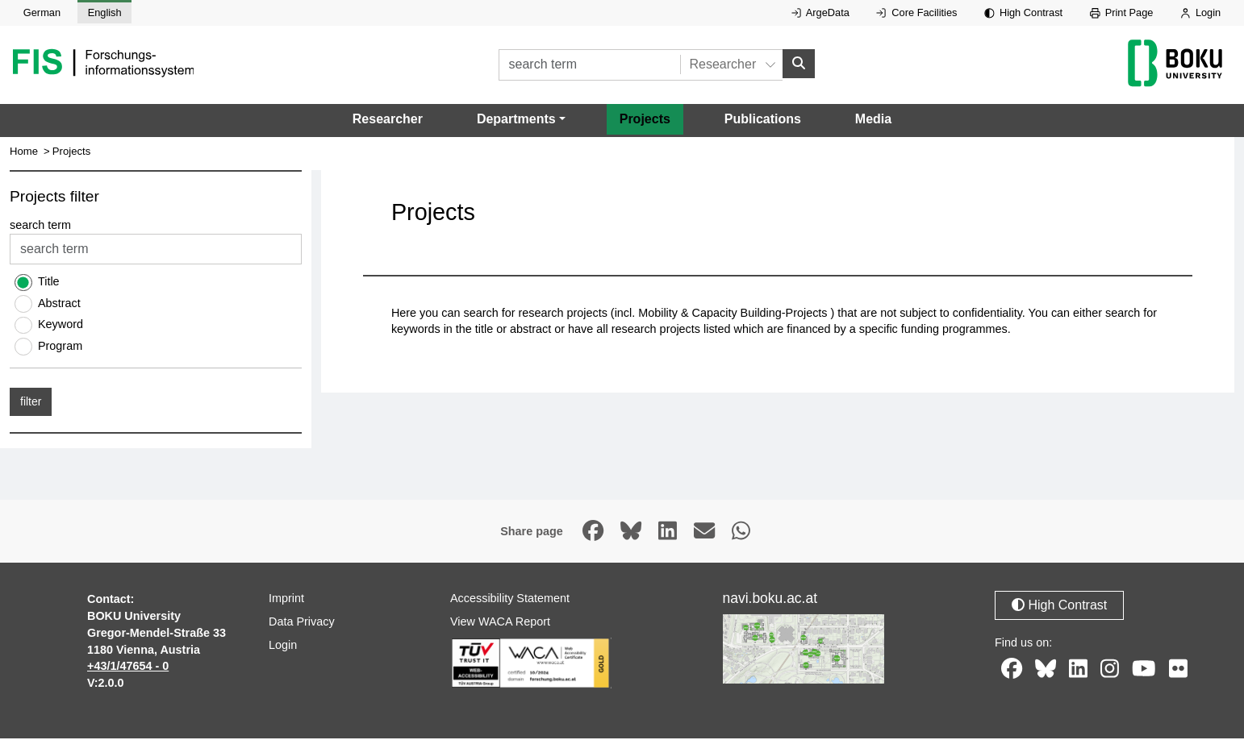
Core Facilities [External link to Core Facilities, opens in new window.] (916, 12)
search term (40, 226)
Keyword (60, 325)
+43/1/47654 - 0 (128, 667)
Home (24, 153)
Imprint (286, 599)
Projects (645, 120)
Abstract (59, 304)
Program (60, 346)
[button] (521, 121)
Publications (762, 120)
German (42, 12)
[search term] (589, 65)
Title (49, 282)
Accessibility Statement (510, 599)
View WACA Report (500, 623)
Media (873, 120)
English (105, 12)
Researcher (388, 120)
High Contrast (1023, 12)
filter (30, 403)
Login (1200, 12)
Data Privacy (302, 623)
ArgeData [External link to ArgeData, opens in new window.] (820, 12)
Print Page (1122, 12)
